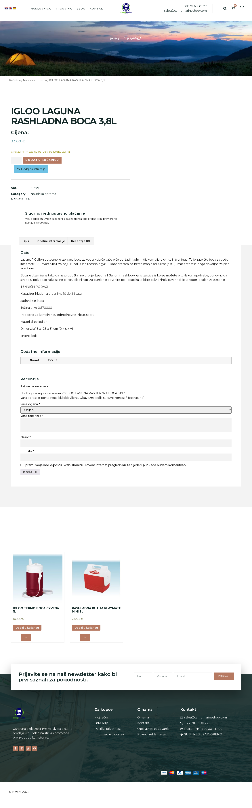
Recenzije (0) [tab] (80, 242)
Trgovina (64, 8)
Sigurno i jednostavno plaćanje (55, 214)
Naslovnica (41, 8)
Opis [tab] (25, 242)
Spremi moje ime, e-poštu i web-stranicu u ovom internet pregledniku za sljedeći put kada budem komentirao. (105, 466)
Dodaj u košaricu (45, 160)
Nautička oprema (35, 80)
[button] (225, 8)
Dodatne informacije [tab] (50, 242)
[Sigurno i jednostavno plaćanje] (18, 216)
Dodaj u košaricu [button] (29, 630)
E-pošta (27, 452)
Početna (15, 80)
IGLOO (26, 200)
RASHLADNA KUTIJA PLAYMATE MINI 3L (96, 612)
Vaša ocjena (30, 405)
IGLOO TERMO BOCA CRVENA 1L (36, 612)
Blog (81, 8)
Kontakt (97, 8)
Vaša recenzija (31, 417)
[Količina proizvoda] (16, 161)
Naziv (25, 438)
